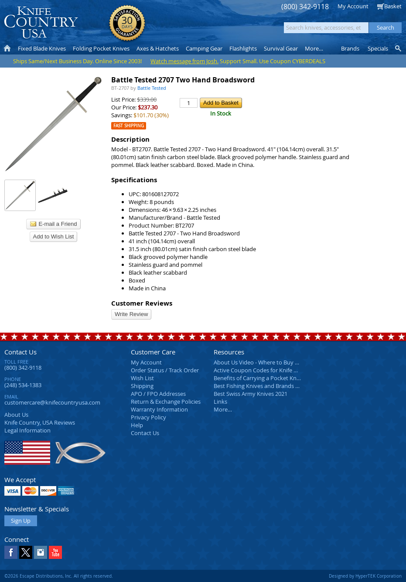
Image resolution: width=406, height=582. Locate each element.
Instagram (40, 552)
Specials (378, 48)
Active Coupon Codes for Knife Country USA (270, 370)
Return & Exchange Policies (166, 401)
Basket (393, 6)
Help (137, 425)
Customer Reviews (141, 303)
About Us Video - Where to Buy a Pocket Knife (272, 362)
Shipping (142, 386)
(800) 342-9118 (305, 6)
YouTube (55, 552)
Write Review (131, 314)
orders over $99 (175, 26)
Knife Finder (399, 48)
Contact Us (20, 351)
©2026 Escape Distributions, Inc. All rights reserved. (58, 576)
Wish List (142, 378)
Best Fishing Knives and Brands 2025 (260, 386)
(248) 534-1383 (22, 385)
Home (7, 48)
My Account (353, 6)
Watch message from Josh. (184, 61)
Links (220, 401)
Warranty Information (159, 409)
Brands (350, 48)
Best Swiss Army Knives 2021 (250, 394)
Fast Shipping (128, 126)
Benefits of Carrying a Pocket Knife (258, 378)
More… (223, 409)
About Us (16, 415)
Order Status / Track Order (165, 370)
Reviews (39, 422)
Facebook (10, 552)
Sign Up (21, 520)
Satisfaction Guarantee (127, 24)
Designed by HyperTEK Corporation (365, 576)
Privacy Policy (148, 417)
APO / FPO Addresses (158, 394)
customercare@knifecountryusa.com (52, 402)
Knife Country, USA (41, 22)
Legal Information (27, 430)
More (314, 48)
